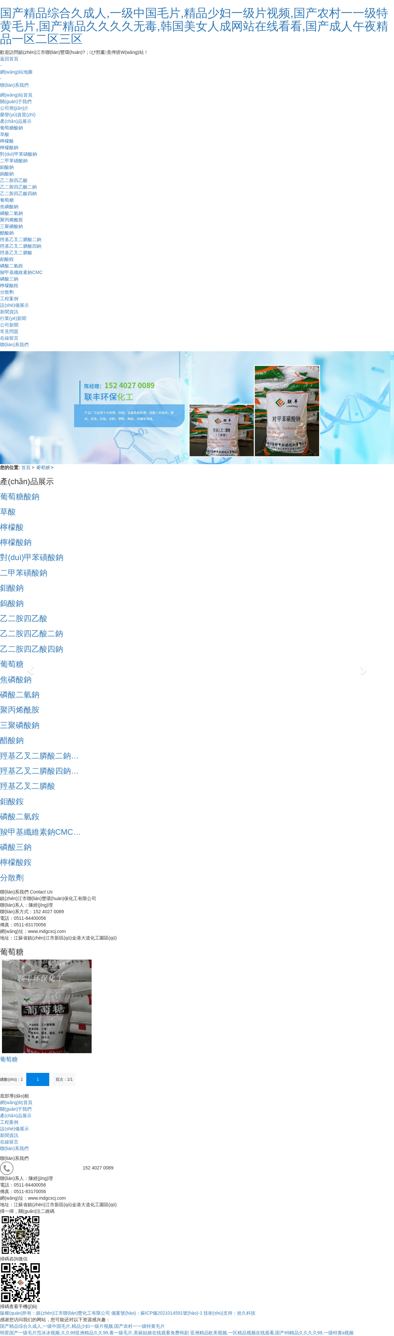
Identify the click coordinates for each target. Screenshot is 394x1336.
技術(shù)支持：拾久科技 (229, 1313)
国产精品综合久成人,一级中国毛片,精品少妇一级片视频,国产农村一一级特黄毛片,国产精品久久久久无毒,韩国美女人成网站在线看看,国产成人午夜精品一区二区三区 (194, 26)
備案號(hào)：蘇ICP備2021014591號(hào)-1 (156, 1313)
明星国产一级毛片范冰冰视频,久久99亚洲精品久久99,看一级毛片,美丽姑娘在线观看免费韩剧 (94, 1332)
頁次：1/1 (64, 1079)
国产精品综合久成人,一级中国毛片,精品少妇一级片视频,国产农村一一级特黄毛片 (82, 1326)
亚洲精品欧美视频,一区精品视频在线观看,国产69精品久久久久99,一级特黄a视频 (272, 1332)
